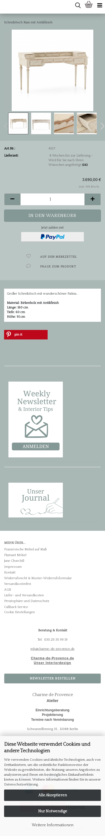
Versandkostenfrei (17, 584)
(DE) (85, 165)
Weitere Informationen (52, 825)
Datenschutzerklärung (21, 784)
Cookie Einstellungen (19, 612)
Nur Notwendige (52, 811)
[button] (12, 199)
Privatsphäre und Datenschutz (26, 601)
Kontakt (10, 572)
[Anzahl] (52, 199)
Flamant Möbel (15, 555)
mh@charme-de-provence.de (52, 649)
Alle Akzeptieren (52, 795)
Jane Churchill (14, 561)
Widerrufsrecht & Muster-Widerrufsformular (38, 578)
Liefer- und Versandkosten (24, 595)
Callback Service (16, 607)
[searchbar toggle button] (77, 5)
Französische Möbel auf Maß (25, 549)
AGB (7, 589)
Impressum (13, 567)
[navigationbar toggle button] (99, 5)
